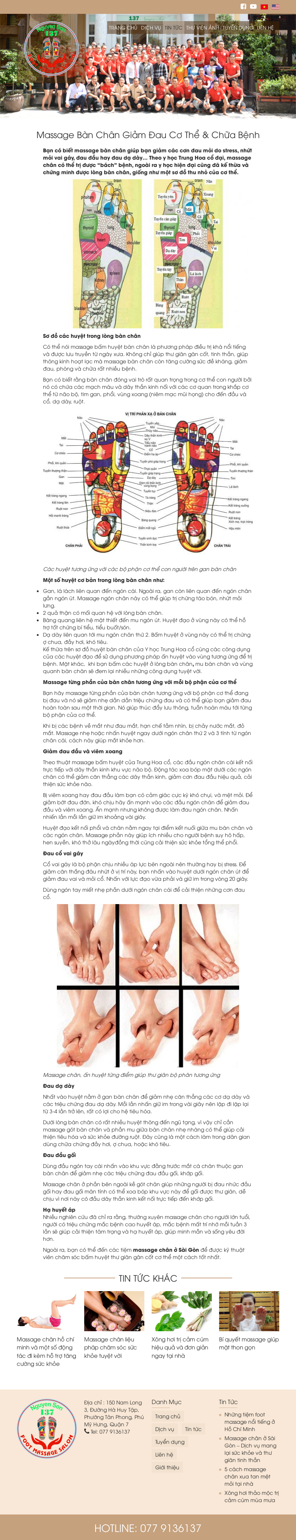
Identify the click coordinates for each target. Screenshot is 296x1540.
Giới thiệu (167, 1466)
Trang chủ (123, 27)
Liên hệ (265, 27)
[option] (148, 66)
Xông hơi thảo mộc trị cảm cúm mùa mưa (252, 1496)
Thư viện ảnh (202, 27)
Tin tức (174, 27)
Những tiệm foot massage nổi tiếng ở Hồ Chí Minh (250, 1421)
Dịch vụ (151, 27)
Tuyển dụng (238, 27)
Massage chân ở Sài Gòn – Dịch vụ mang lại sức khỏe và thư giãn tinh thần (250, 1448)
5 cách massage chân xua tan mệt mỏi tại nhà (247, 1476)
